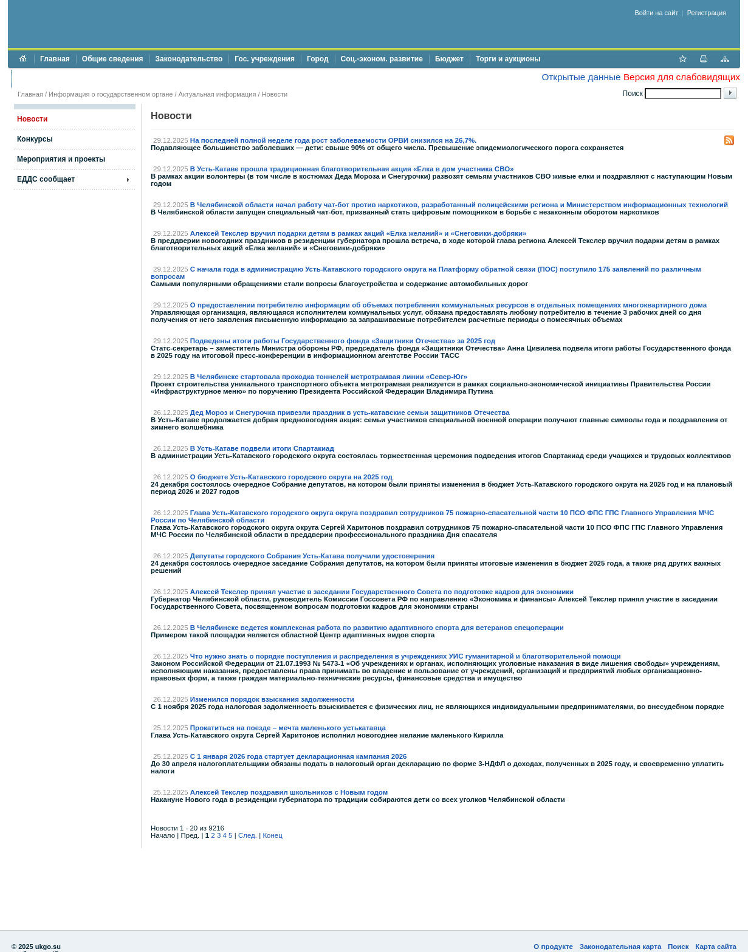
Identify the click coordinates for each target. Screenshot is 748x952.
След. (247, 835)
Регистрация (706, 12)
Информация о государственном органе (111, 94)
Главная (55, 59)
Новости (275, 94)
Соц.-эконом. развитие (382, 59)
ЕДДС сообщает (46, 179)
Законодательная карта (621, 946)
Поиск (678, 946)
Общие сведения (112, 59)
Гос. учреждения (265, 59)
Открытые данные (580, 77)
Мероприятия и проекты (61, 159)
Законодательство (189, 59)
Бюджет (449, 59)
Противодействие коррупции (69, 78)
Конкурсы (35, 139)
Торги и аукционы (508, 59)
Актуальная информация (217, 94)
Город (318, 59)
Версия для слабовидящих (681, 77)
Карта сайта (715, 946)
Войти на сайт (657, 12)
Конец (272, 835)
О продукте (553, 946)
